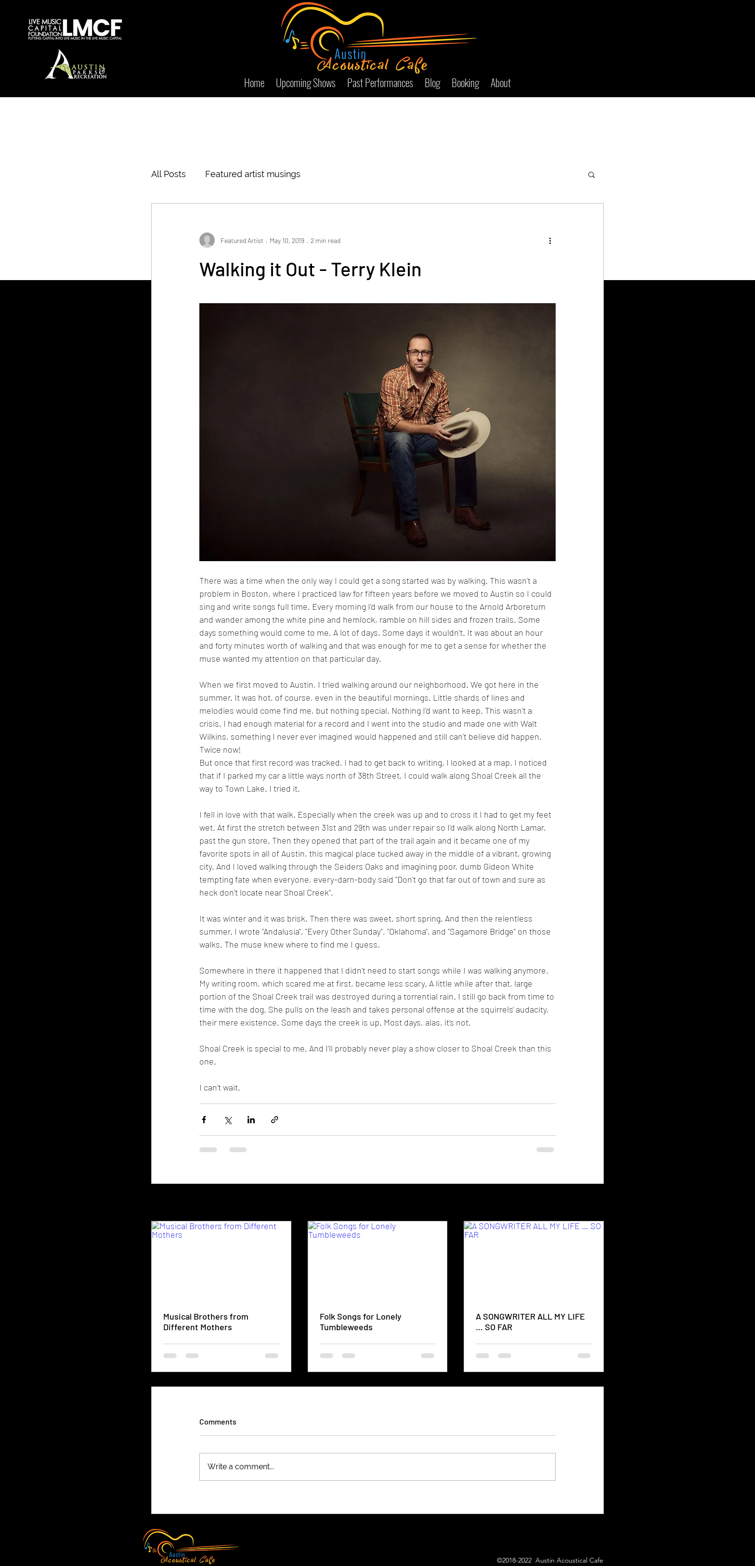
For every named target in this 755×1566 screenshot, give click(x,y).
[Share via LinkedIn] (251, 1119)
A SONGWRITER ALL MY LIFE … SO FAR (530, 1321)
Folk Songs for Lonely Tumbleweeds (361, 1321)
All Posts (168, 174)
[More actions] (550, 240)
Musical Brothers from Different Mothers (205, 1321)
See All (594, 1203)
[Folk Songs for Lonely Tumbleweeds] (377, 1260)
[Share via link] (274, 1119)
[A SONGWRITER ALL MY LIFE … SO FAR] (533, 1260)
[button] (591, 174)
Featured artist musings (252, 174)
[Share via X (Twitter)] (227, 1119)
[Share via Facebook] (203, 1119)
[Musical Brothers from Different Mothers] (221, 1260)
